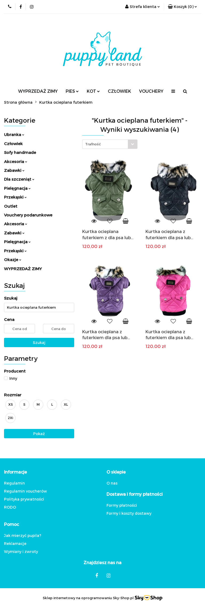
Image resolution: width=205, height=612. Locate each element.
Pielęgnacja (17, 188)
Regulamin (14, 483)
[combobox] (109, 144)
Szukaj (39, 342)
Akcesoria (15, 161)
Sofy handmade (20, 152)
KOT (93, 91)
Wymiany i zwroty (21, 551)
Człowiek (13, 143)
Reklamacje (15, 543)
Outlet (10, 206)
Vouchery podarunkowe (28, 214)
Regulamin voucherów (25, 491)
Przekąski (15, 197)
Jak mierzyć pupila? (22, 535)
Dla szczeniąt (19, 179)
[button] (182, 6)
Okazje (12, 259)
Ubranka (14, 134)
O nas (112, 483)
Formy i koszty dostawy (129, 513)
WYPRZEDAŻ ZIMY (38, 91)
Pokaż (39, 433)
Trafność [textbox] (93, 144)
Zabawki (14, 170)
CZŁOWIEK (119, 91)
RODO (10, 507)
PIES (72, 91)
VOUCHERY (151, 91)
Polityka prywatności (24, 499)
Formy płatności (122, 505)
